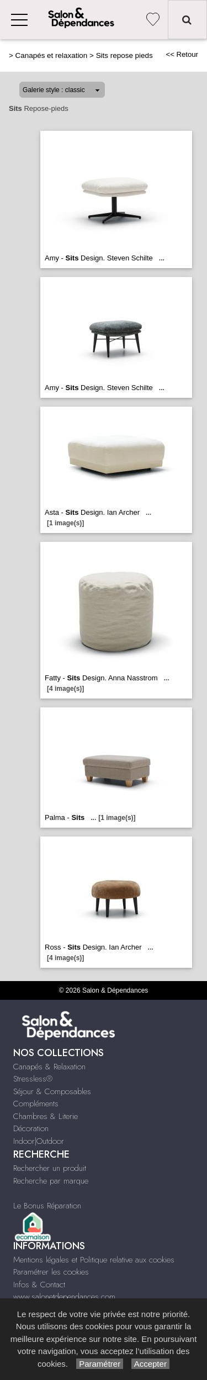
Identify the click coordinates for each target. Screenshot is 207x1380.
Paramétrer (100, 1363)
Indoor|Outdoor (38, 1141)
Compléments (36, 1103)
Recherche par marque (50, 1181)
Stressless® (32, 1079)
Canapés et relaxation (51, 55)
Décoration (31, 1128)
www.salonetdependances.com (64, 1297)
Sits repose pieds (124, 55)
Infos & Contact (39, 1284)
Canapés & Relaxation (49, 1067)
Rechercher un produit (49, 1168)
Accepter (150, 1363)
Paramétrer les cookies (51, 1272)
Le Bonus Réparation (47, 1206)
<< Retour (182, 54)
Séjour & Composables (52, 1091)
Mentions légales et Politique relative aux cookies (93, 1260)
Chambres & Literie (45, 1116)
